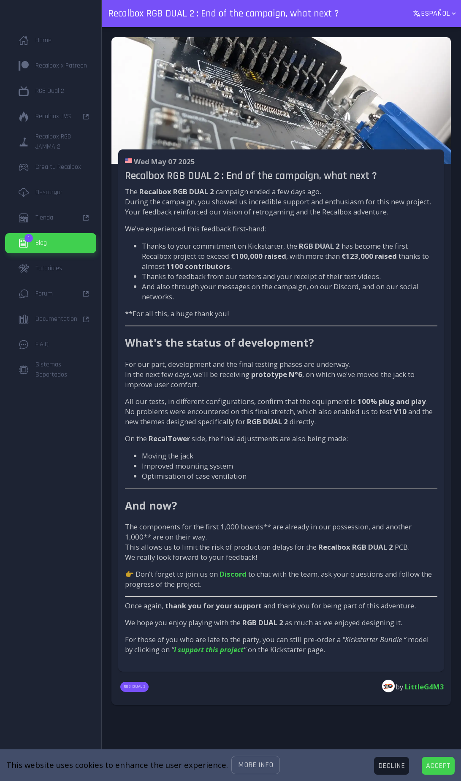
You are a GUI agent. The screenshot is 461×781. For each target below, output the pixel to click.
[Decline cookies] (391, 766)
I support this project (209, 649)
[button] (255, 765)
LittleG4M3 (424, 687)
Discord (233, 574)
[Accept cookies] (438, 766)
